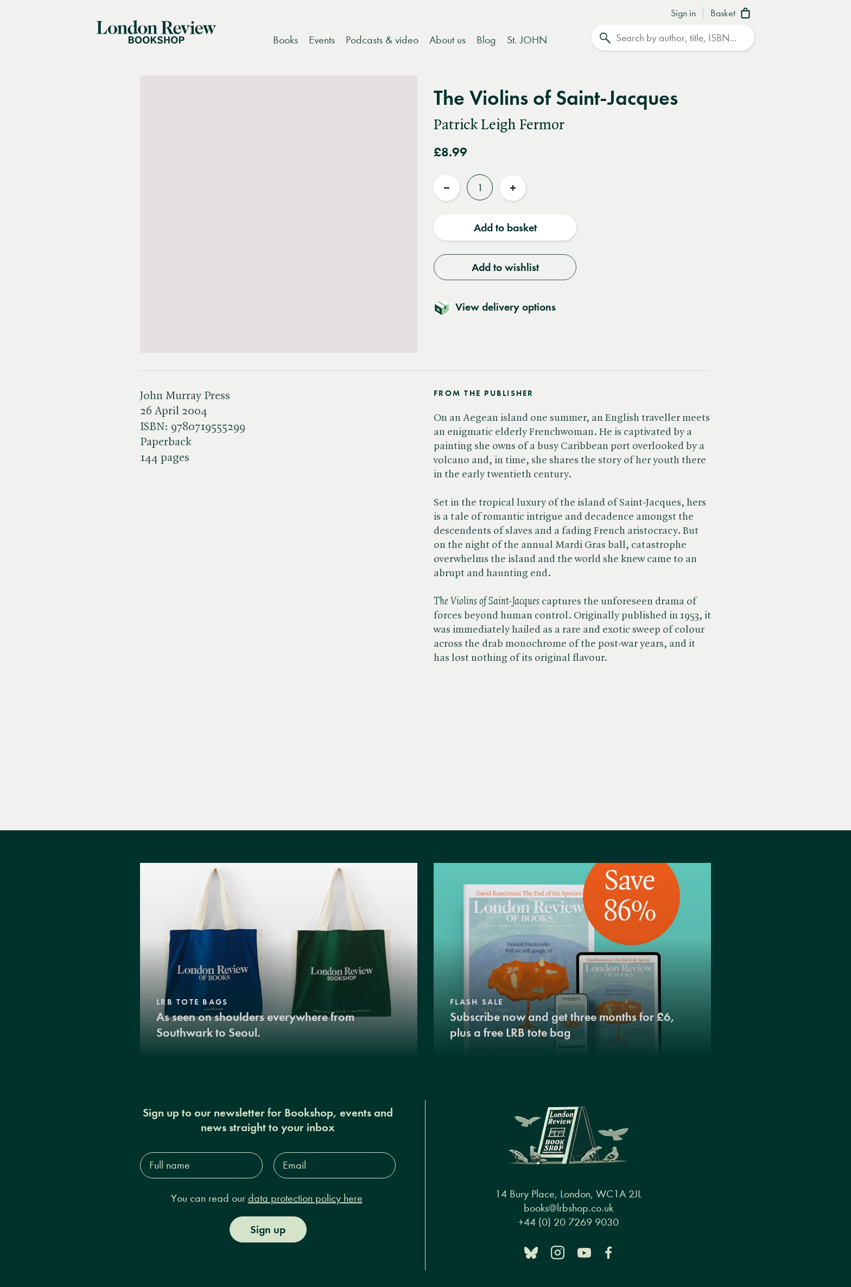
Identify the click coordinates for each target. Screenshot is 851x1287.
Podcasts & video (382, 40)
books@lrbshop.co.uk (568, 1208)
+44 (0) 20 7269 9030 (568, 1222)
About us (447, 40)
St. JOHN (527, 40)
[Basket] (732, 14)
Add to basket (505, 227)
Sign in (683, 13)
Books (285, 40)
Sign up (267, 1228)
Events (322, 40)
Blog (486, 40)
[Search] (673, 37)
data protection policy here (305, 1197)
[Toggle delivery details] (501, 307)
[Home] (156, 31)
